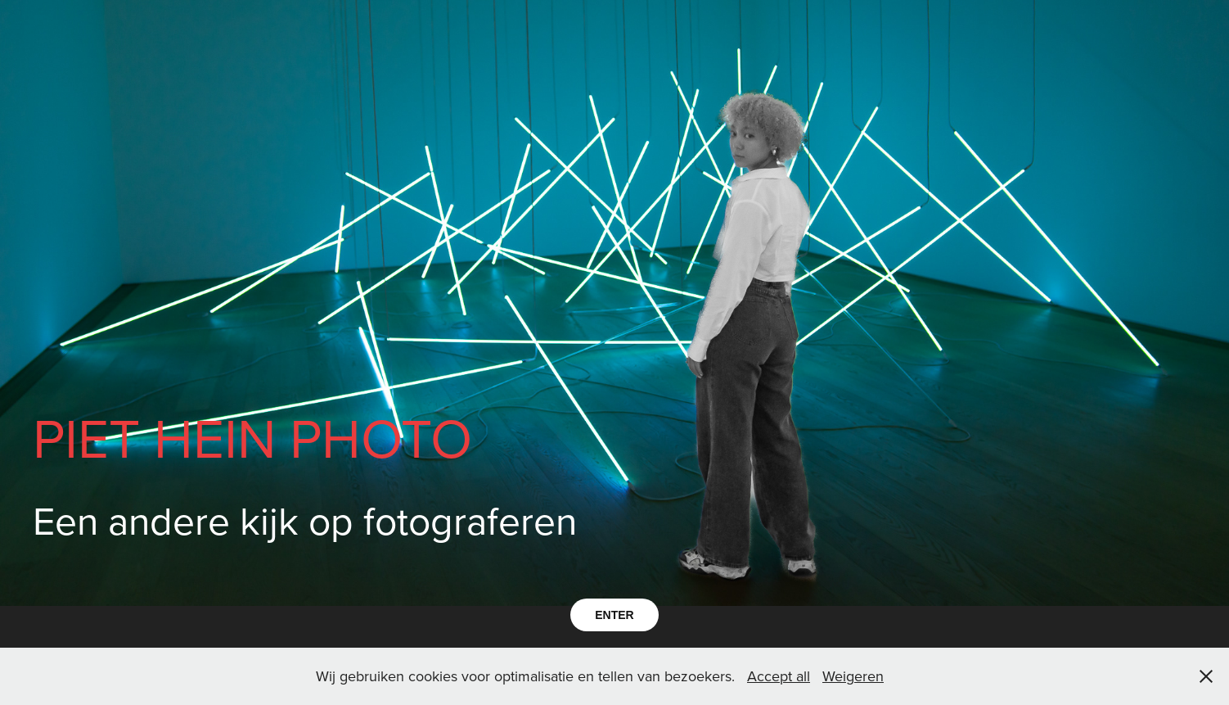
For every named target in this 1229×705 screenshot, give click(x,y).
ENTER (614, 614)
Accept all (778, 676)
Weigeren (853, 676)
